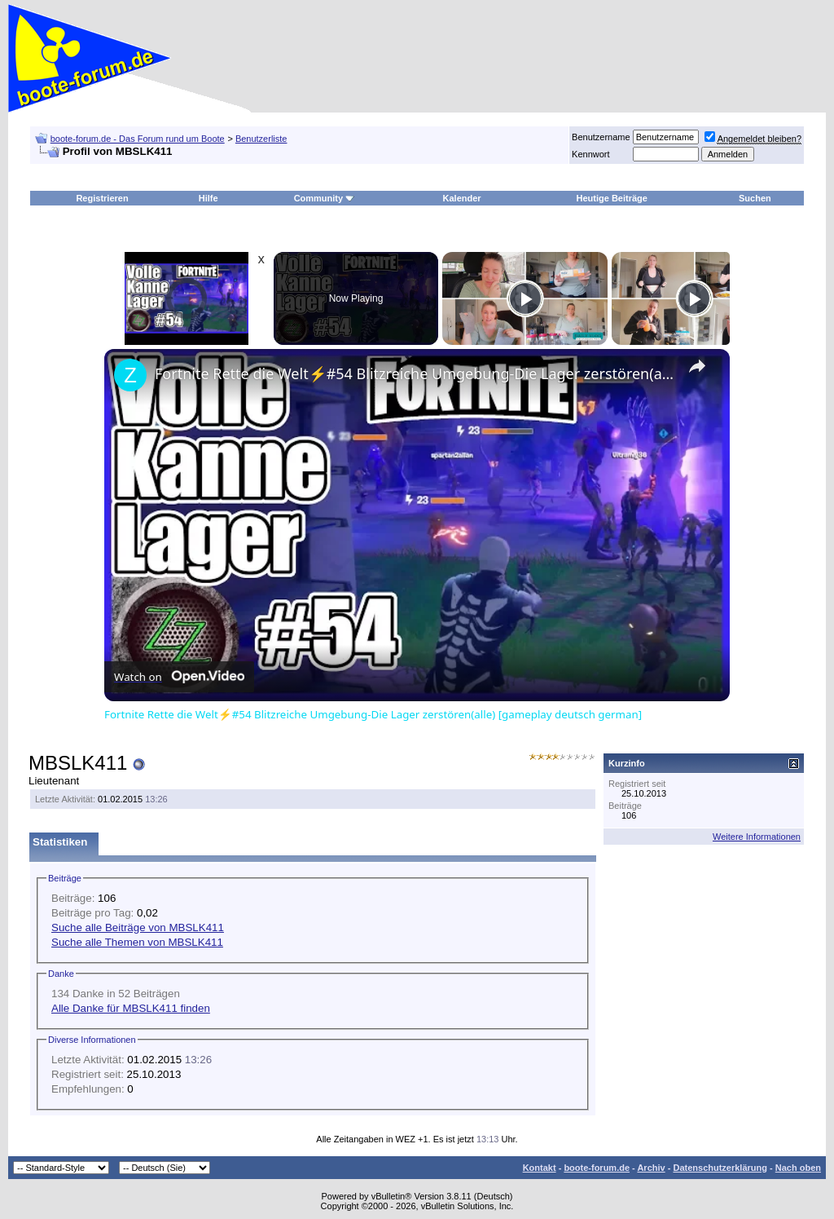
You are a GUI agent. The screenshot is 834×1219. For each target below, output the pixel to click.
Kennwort (590, 154)
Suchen (755, 198)
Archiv (651, 1168)
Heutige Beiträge (612, 198)
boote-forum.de (597, 1168)
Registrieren (102, 198)
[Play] (525, 298)
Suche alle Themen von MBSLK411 (137, 942)
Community (324, 198)
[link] (130, 375)
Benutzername (601, 137)
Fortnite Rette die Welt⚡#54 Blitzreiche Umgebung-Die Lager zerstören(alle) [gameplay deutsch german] (414, 373)
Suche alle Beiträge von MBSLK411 (137, 927)
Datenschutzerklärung (720, 1168)
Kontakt (539, 1168)
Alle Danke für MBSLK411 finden (130, 1008)
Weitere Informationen (757, 836)
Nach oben (798, 1168)
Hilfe (208, 198)
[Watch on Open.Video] (179, 676)
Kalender (462, 198)
